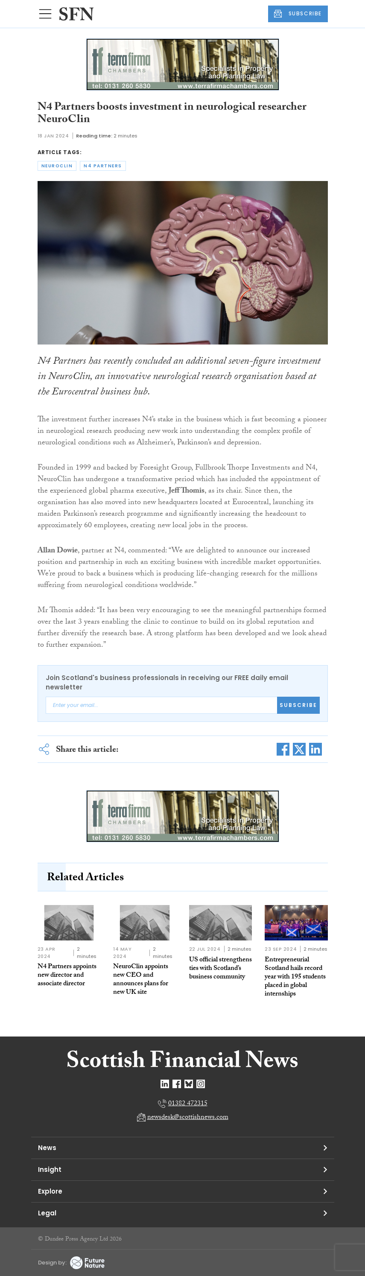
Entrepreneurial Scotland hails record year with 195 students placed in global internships (295, 977)
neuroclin (57, 166)
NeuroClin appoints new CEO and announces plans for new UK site (140, 980)
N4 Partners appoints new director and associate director (67, 975)
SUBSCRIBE (298, 14)
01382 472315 (187, 1104)
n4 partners (103, 166)
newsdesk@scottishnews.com (187, 1118)
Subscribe (298, 705)
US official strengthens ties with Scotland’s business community (220, 969)
